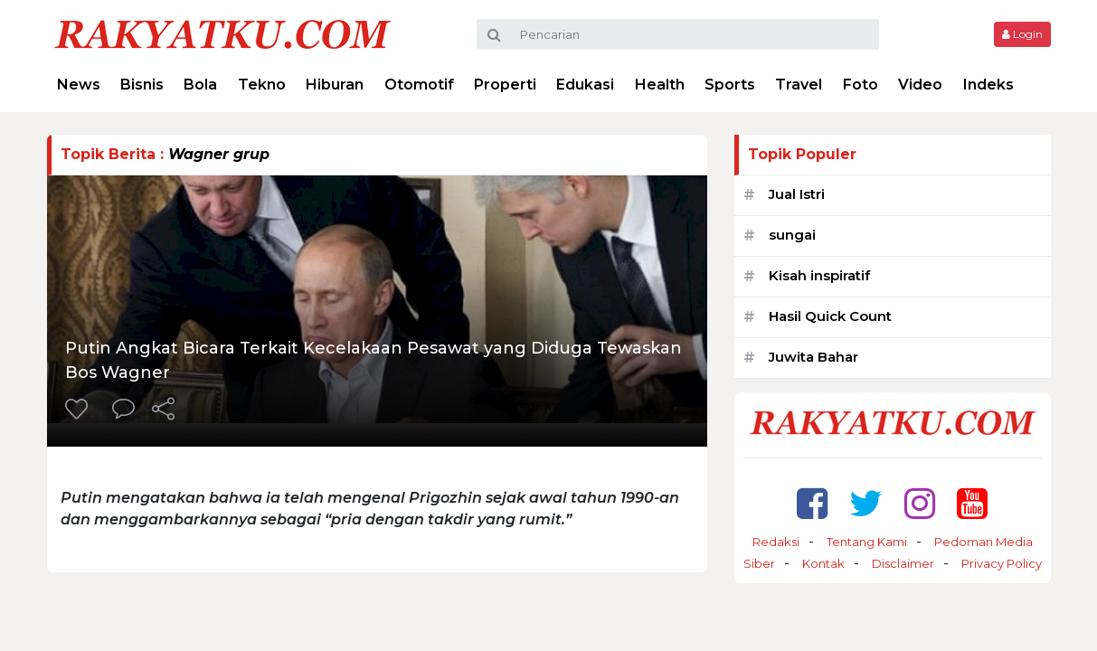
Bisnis (142, 84)
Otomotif (419, 84)
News (78, 84)
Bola (200, 84)
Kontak (823, 563)
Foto (860, 84)
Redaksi (775, 541)
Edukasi (585, 84)
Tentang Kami (867, 541)
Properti (505, 84)
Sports (730, 84)
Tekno (262, 84)
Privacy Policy (1001, 563)
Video (920, 84)
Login (1022, 34)
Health (660, 84)
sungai (792, 234)
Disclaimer (903, 563)
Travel (798, 84)
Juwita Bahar (813, 356)
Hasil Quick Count (830, 316)
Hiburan (335, 84)
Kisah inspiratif (819, 275)
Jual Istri (797, 194)
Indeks (988, 84)
